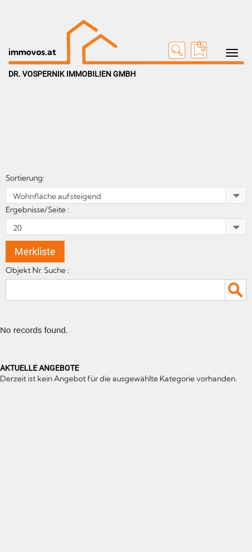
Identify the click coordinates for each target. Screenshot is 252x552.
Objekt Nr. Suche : (39, 270)
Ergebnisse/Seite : (38, 210)
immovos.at (32, 51)
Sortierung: (26, 178)
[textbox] (126, 290)
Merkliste (35, 251)
